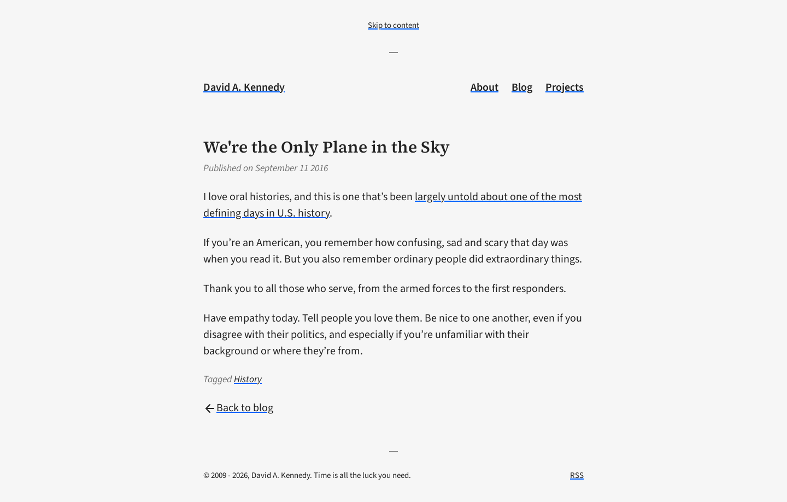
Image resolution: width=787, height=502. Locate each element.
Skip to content (393, 25)
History (248, 379)
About (484, 87)
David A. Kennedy (244, 87)
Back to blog (238, 408)
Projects (564, 87)
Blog (522, 87)
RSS (577, 475)
